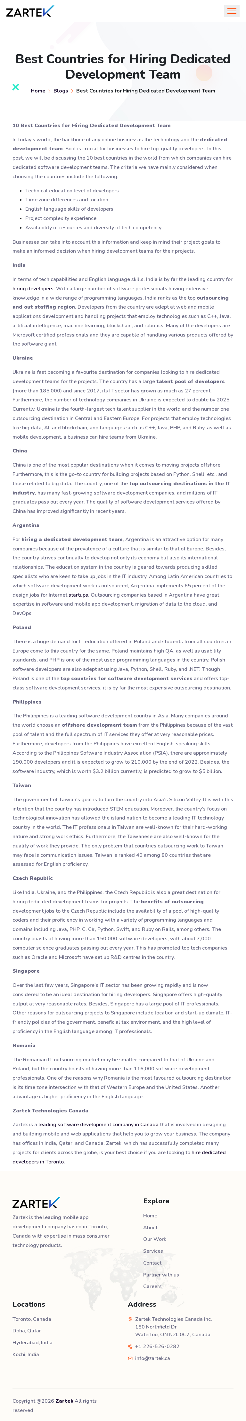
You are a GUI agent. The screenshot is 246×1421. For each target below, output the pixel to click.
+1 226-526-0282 (157, 1344)
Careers (152, 1285)
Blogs (60, 90)
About (150, 1227)
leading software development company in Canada (98, 1124)
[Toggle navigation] (232, 11)
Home (38, 90)
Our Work (154, 1238)
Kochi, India (25, 1351)
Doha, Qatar (26, 1328)
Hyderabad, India (32, 1340)
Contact (152, 1262)
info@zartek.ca (152, 1356)
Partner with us (161, 1273)
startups (78, 595)
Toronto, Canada (32, 1317)
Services (153, 1250)
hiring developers (32, 288)
